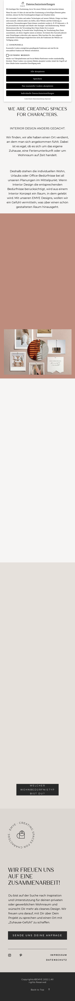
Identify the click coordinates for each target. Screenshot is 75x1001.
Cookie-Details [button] (28, 99)
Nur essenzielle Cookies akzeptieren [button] (37, 86)
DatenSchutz (56, 960)
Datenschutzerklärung (13, 30)
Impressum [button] (48, 99)
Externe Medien (18, 55)
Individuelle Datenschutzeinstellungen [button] (37, 93)
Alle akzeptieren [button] (37, 71)
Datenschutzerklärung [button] (38, 99)
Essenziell (15, 45)
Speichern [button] (37, 78)
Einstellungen (15, 35)
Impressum (58, 955)
